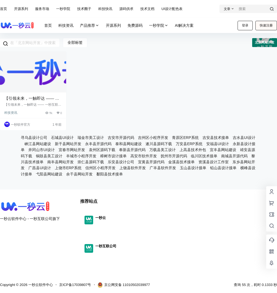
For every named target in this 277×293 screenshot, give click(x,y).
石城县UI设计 (62, 137)
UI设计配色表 (172, 9)
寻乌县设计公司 (34, 137)
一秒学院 (63, 9)
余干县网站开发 (79, 174)
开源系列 (21, 9)
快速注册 (266, 25)
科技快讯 (105, 9)
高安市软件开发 (143, 156)
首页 (3, 9)
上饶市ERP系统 (68, 168)
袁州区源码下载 (102, 150)
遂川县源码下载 (159, 144)
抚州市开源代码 (174, 156)
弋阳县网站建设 (49, 174)
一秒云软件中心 (40, 285)
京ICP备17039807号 (75, 285)
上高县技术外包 (193, 150)
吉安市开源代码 (121, 137)
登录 (245, 25)
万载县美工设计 (162, 150)
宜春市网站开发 (72, 150)
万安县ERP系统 (189, 144)
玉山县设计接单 (193, 168)
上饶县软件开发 (132, 168)
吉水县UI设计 (244, 137)
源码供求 (126, 9)
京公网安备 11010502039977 (123, 285)
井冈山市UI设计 (41, 150)
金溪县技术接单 (181, 162)
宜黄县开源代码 (151, 162)
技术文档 (147, 9)
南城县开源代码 (234, 156)
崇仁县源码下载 (90, 162)
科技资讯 (10, 113)
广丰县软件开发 (163, 168)
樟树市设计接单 (113, 156)
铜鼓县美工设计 (49, 156)
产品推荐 (89, 25)
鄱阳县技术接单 (109, 174)
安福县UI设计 (217, 144)
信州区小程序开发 (100, 168)
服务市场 (42, 9)
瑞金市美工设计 (90, 137)
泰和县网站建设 (128, 144)
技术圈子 (84, 9)
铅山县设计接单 (223, 168)
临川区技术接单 (204, 156)
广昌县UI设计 (39, 168)
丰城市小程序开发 (81, 156)
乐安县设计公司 (121, 162)
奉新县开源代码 (132, 150)
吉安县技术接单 (215, 137)
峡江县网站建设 (38, 144)
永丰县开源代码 (98, 144)
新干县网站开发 (68, 144)
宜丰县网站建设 (223, 150)
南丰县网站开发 (60, 162)
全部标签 (75, 42)
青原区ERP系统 (185, 137)
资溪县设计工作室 (213, 162)
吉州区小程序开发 (153, 137)
